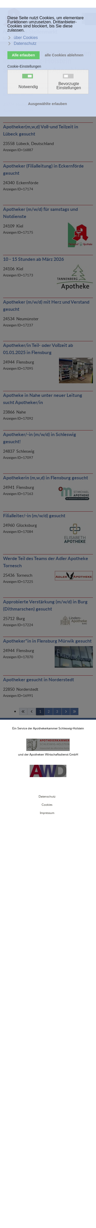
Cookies (47, 804)
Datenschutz (47, 796)
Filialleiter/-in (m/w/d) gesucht (34, 515)
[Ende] (74, 711)
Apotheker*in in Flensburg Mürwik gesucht (47, 640)
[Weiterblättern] (66, 711)
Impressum (47, 813)
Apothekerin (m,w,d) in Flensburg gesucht (45, 477)
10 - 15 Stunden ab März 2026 (33, 259)
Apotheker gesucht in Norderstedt (38, 679)
